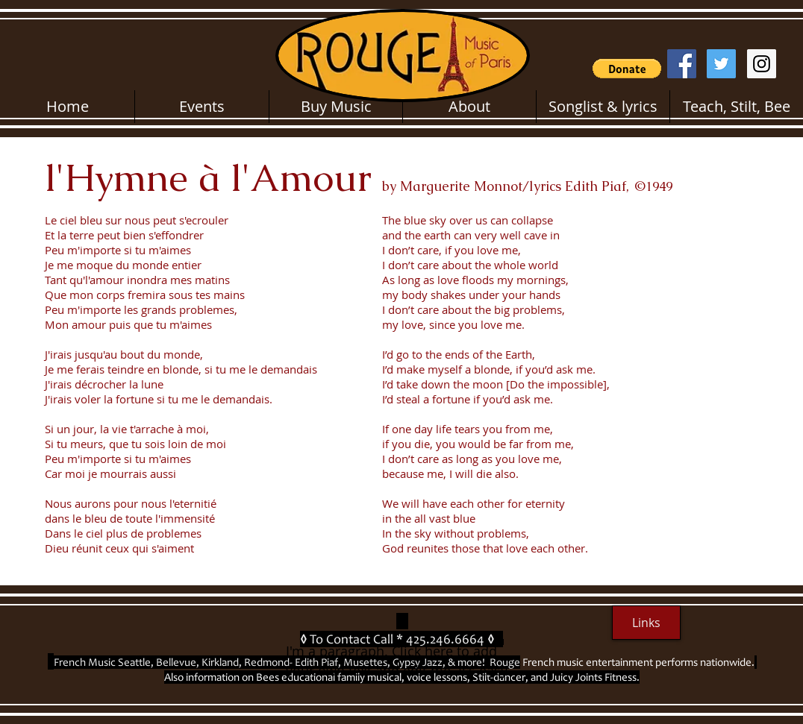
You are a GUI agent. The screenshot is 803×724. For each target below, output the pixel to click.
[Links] (646, 622)
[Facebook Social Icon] (681, 63)
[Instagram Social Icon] (761, 63)
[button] (627, 68)
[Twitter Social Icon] (721, 63)
